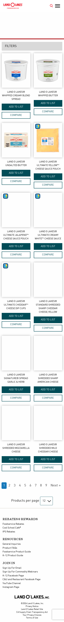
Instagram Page (11, 587)
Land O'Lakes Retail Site (32, 609)
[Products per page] (46, 501)
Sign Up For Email (12, 568)
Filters (11, 46)
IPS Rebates (9, 532)
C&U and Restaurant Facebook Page (21, 579)
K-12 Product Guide (13, 555)
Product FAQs (10, 548)
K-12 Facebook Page (13, 575)
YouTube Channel (12, 583)
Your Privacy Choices (32, 615)
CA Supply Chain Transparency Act (32, 612)
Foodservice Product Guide (17, 552)
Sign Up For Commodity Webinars (20, 572)
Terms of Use (32, 618)
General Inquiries (12, 544)
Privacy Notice (32, 606)
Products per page (25, 500)
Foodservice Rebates (13, 524)
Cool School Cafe (12, 528)
